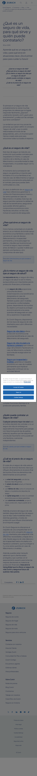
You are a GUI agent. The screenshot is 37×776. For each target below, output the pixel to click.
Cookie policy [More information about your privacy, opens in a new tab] (27, 382)
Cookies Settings (18, 397)
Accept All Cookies (18, 387)
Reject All (18, 392)
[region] (18, 388)
